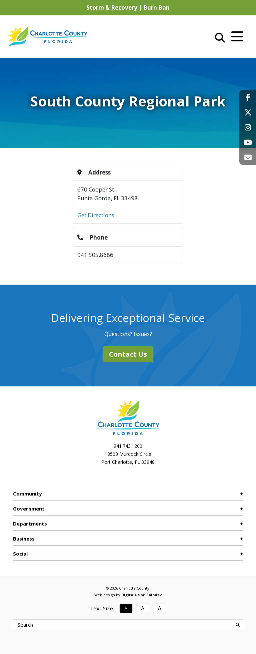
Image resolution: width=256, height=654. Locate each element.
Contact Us (128, 354)
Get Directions (95, 215)
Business (24, 538)
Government (29, 508)
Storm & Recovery (111, 7)
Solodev (154, 594)
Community (27, 493)
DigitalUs (130, 594)
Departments (30, 523)
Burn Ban (156, 7)
